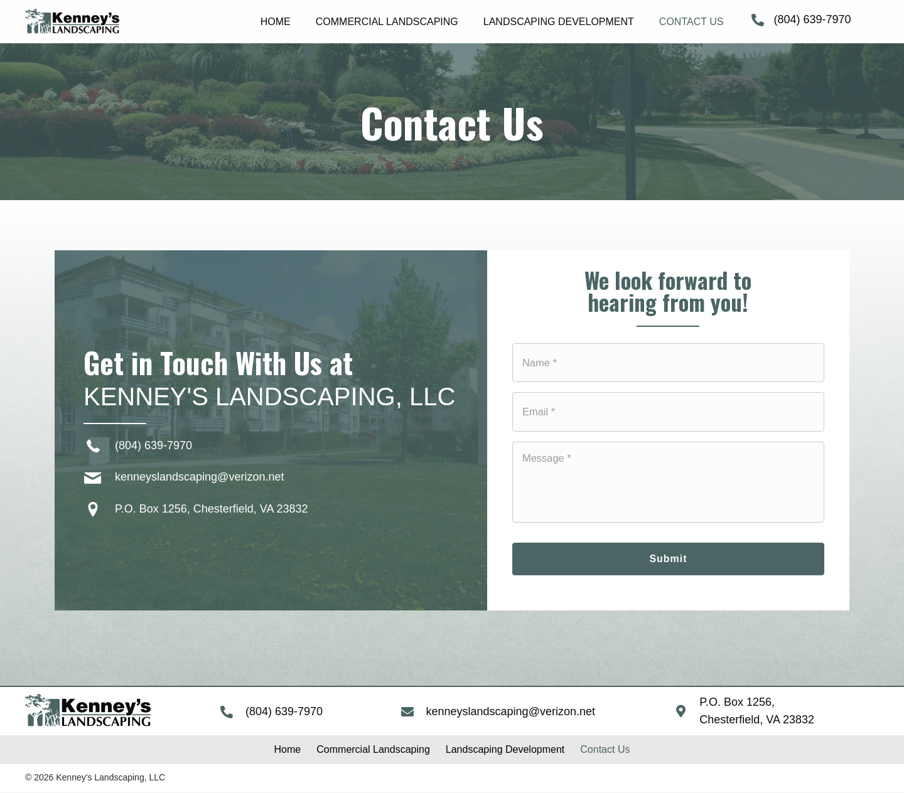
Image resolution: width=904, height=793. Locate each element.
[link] (275, 20)
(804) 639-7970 (812, 19)
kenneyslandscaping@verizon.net (199, 477)
